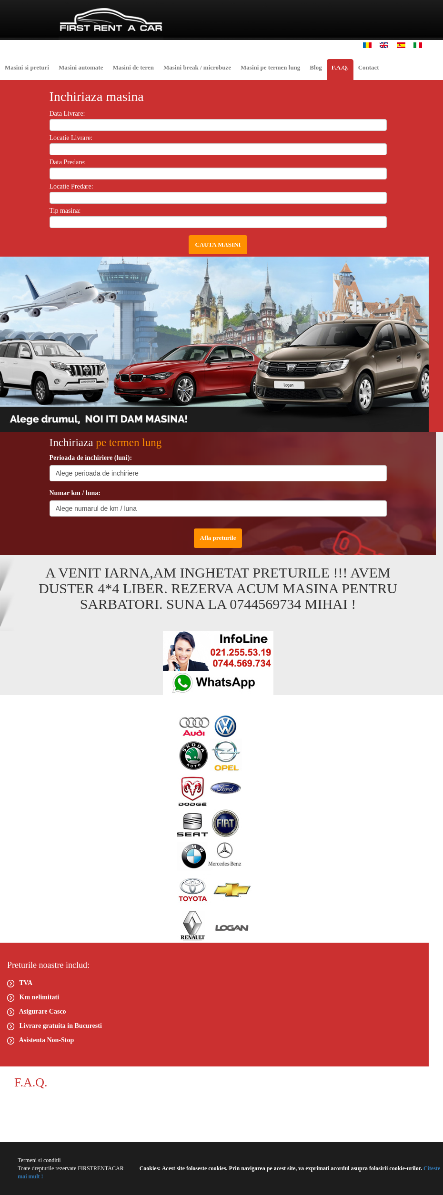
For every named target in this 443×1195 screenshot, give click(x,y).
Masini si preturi (27, 67)
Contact (368, 67)
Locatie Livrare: (71, 137)
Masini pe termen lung (270, 67)
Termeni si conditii (39, 1160)
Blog (316, 67)
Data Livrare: (67, 113)
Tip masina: (65, 210)
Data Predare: (68, 162)
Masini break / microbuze (197, 67)
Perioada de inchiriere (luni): (91, 457)
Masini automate (81, 67)
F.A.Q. (340, 67)
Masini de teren (132, 67)
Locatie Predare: (71, 186)
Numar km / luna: (75, 493)
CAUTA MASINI (218, 244)
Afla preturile (218, 537)
